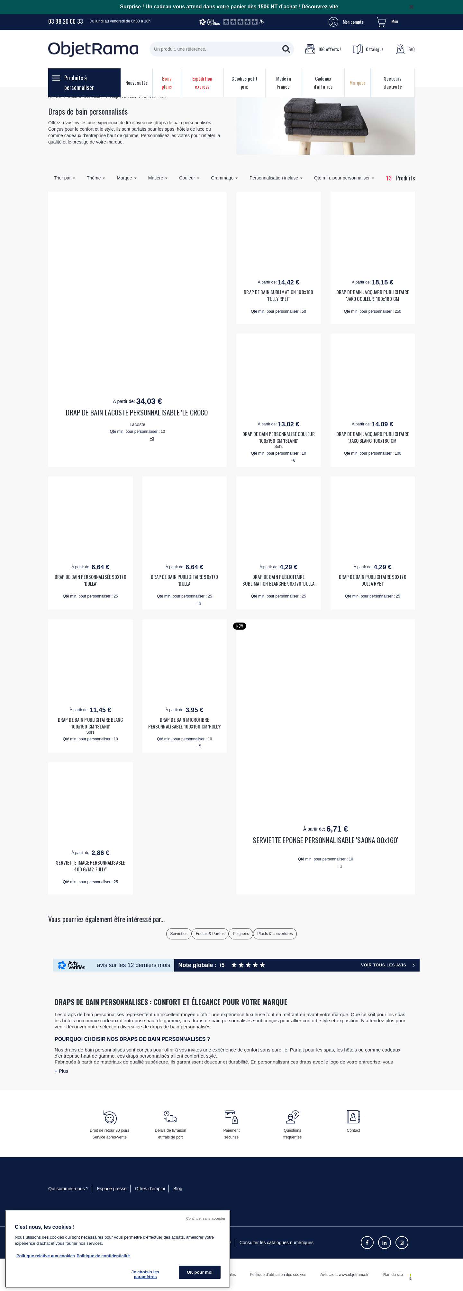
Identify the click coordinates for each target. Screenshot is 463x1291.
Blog (177, 1188)
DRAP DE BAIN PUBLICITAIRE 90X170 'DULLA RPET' (372, 580)
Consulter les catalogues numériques (276, 1242)
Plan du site (393, 1274)
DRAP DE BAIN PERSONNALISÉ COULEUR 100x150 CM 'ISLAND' (278, 437)
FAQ (405, 49)
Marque (126, 177)
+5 (199, 746)
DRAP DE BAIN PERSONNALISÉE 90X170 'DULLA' (90, 580)
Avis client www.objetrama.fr (344, 1274)
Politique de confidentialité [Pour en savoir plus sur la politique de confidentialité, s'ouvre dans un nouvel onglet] (103, 1255)
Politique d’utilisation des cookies (278, 1274)
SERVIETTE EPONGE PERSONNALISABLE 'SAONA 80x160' (325, 840)
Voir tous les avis (383, 965)
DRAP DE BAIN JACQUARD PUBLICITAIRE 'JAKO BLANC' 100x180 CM (372, 437)
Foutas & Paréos (210, 933)
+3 (152, 438)
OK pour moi (200, 1272)
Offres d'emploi (150, 1188)
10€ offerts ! (323, 49)
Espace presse (112, 1188)
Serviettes (178, 933)
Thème (96, 177)
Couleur (189, 177)
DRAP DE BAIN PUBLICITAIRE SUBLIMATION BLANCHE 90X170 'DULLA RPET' (278, 580)
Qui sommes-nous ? (68, 1188)
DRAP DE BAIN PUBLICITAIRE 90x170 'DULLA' (184, 580)
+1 (340, 866)
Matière (158, 177)
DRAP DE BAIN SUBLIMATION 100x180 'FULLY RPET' (278, 295)
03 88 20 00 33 (65, 21)
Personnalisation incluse (276, 177)
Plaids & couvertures (275, 933)
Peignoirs (241, 933)
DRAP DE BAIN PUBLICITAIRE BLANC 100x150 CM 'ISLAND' (90, 723)
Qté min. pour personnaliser (344, 177)
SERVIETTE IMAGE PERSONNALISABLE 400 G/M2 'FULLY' (90, 866)
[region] (117, 1249)
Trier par (64, 177)
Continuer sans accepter (205, 1218)
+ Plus (61, 1071)
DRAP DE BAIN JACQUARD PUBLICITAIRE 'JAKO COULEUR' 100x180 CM (372, 295)
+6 (293, 460)
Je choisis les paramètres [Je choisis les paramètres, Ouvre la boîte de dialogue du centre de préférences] (145, 1274)
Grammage (224, 177)
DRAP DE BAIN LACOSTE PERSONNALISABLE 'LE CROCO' (137, 412)
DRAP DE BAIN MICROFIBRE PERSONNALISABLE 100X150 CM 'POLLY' (184, 723)
